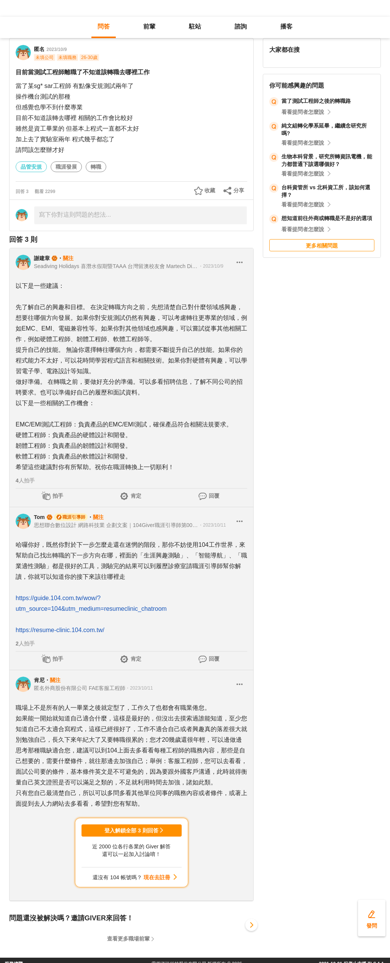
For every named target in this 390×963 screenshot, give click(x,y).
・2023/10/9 (210, 266)
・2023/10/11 (212, 525)
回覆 (214, 496)
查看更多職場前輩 (128, 939)
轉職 (96, 167)
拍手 (58, 496)
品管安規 (31, 167)
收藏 (210, 190)
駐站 (195, 26)
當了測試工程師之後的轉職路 (316, 101)
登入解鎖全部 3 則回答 (131, 830)
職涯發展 (66, 167)
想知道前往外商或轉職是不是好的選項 (326, 218)
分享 (238, 190)
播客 (286, 26)
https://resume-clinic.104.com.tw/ (60, 630)
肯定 (136, 496)
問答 (104, 26)
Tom (39, 517)
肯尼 (39, 680)
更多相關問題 (322, 246)
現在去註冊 (157, 877)
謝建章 (42, 258)
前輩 (149, 26)
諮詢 (241, 26)
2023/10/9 (56, 49)
